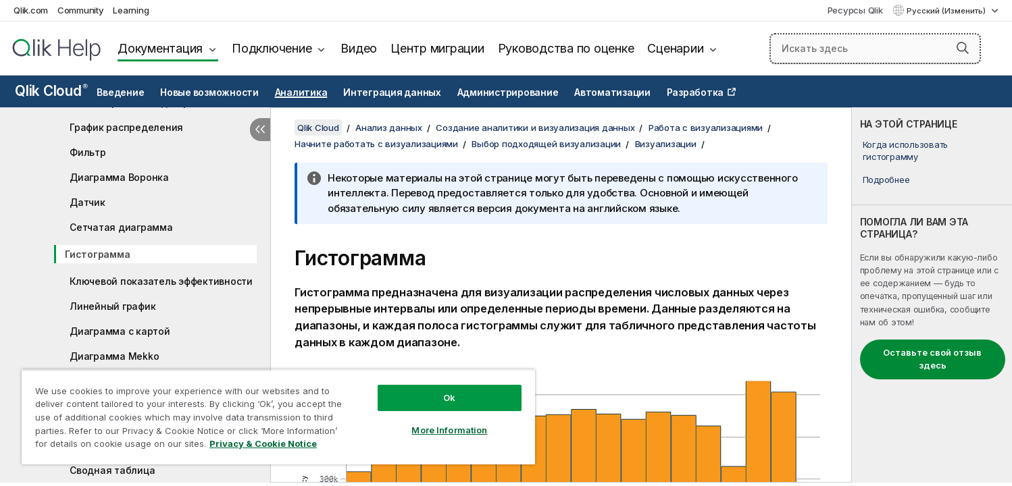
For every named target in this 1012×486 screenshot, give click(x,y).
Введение (120, 92)
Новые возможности (209, 92)
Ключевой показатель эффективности (161, 281)
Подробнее (886, 179)
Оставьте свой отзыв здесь (932, 359)
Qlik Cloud (51, 90)
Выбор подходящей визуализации (546, 143)
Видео (358, 48)
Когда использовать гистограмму (905, 150)
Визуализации (666, 143)
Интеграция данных (392, 92)
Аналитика (301, 92)
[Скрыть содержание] (260, 129)
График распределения (126, 127)
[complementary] (932, 295)
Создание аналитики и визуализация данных (535, 127)
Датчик (87, 202)
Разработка (695, 92)
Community (80, 10)
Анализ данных (388, 127)
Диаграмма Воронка (119, 177)
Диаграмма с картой (120, 331)
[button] (963, 48)
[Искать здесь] (875, 48)
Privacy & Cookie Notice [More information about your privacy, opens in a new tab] (263, 443)
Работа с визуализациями (706, 127)
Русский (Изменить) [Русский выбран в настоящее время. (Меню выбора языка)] (947, 11)
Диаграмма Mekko (114, 356)
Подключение (271, 48)
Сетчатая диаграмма (121, 227)
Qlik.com (31, 10)
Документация (160, 48)
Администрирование (508, 92)
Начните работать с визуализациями (376, 143)
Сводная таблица (112, 470)
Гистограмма (97, 254)
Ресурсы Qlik (855, 10)
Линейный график (112, 306)
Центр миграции (437, 48)
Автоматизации (612, 92)
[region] (278, 416)
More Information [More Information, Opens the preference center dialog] (449, 430)
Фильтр (88, 152)
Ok (449, 397)
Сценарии (675, 48)
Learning (131, 10)
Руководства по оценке (566, 48)
